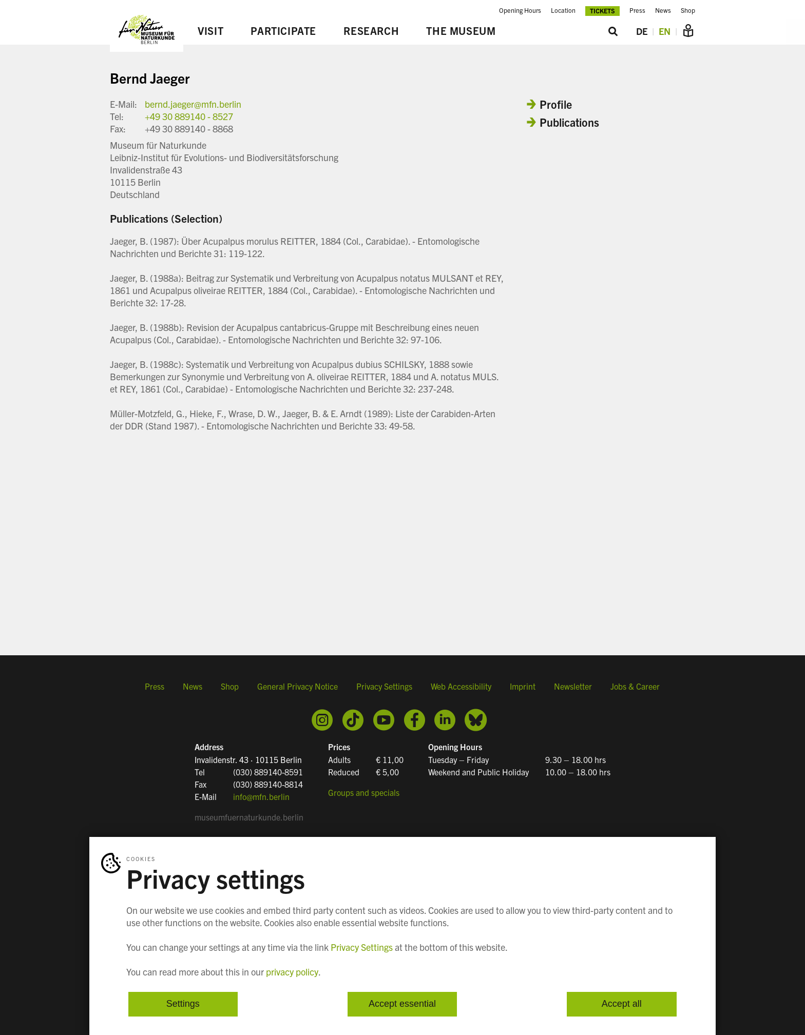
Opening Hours (520, 10)
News (663, 10)
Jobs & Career (635, 686)
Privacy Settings (384, 686)
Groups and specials (363, 792)
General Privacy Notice (297, 686)
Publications (569, 122)
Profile (556, 104)
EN (664, 31)
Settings (183, 1004)
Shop (688, 10)
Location (563, 10)
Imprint (522, 686)
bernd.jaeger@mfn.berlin (193, 104)
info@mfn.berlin (261, 796)
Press (637, 10)
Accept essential (402, 1004)
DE (641, 31)
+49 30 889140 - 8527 (189, 116)
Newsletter (573, 686)
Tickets (602, 10)
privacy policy (292, 972)
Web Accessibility (461, 686)
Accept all (622, 1004)
